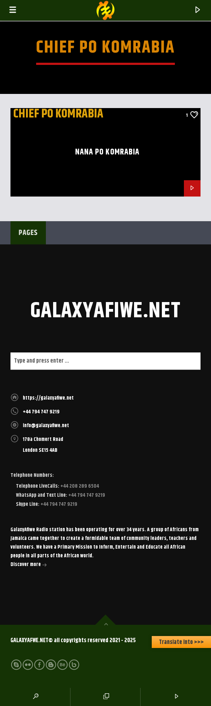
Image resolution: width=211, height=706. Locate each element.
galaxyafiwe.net (105, 311)
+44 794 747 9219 (41, 412)
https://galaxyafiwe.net (48, 398)
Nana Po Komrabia (107, 152)
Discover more (28, 565)
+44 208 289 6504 (79, 486)
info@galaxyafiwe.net (46, 426)
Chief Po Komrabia (58, 114)
